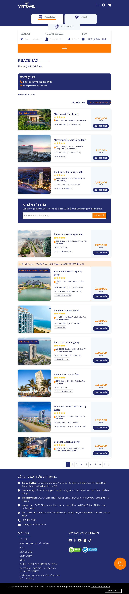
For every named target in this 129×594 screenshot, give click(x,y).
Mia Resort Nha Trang (66, 114)
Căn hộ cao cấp (74, 185)
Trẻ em (72, 33)
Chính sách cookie (100, 586)
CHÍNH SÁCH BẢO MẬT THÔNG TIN (38, 564)
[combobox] (33, 38)
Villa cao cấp (75, 124)
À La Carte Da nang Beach (68, 234)
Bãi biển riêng (61, 124)
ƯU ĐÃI (24, 539)
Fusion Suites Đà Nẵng (66, 374)
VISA (22, 560)
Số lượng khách (54, 33)
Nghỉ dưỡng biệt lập (63, 295)
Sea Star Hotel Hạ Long (67, 441)
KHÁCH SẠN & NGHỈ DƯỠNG (35, 543)
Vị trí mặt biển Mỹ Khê (64, 188)
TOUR (23, 547)
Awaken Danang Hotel (66, 310)
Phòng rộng (60, 185)
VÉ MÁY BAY (26, 556)
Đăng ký (99, 215)
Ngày (84, 33)
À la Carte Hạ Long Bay (66, 342)
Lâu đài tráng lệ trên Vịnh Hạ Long (68, 291)
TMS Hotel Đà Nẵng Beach (68, 171)
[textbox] (33, 39)
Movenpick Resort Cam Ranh (70, 139)
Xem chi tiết (101, 126)
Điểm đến (26, 33)
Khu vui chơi (75, 153)
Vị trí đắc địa (75, 355)
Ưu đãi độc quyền (77, 287)
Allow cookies (113, 591)
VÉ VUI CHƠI (26, 552)
